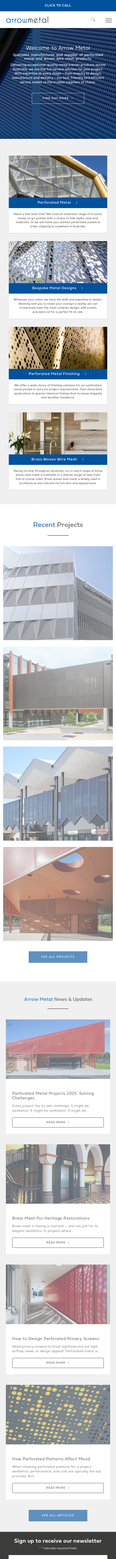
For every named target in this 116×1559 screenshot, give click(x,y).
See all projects (58, 957)
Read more (55, 1122)
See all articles (58, 1515)
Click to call (58, 5)
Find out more (56, 98)
